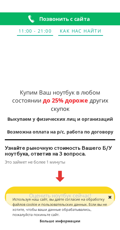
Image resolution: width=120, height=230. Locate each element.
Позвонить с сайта (65, 18)
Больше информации (60, 220)
